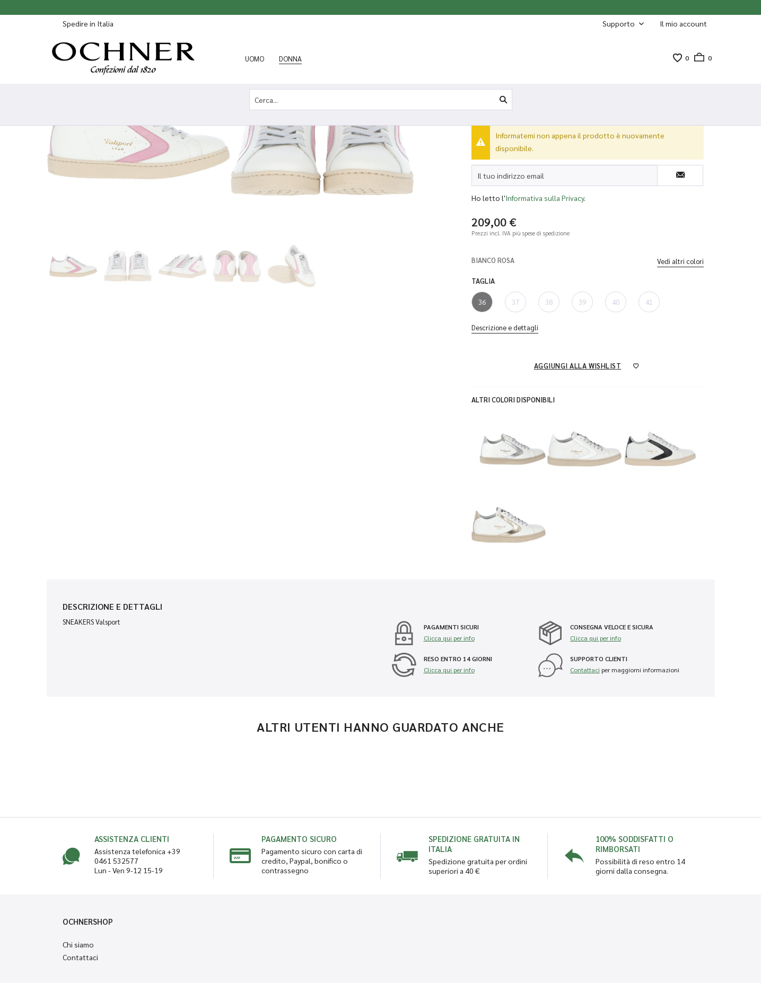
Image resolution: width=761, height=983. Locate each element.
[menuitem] (683, 23)
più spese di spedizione (541, 233)
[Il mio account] (683, 23)
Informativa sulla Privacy (544, 198)
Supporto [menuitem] (619, 23)
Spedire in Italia (88, 23)
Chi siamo (78, 944)
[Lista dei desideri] (677, 57)
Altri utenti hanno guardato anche (380, 726)
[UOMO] (255, 58)
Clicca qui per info (449, 638)
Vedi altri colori (680, 261)
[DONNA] (290, 58)
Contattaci (585, 669)
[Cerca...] (380, 99)
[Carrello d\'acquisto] (700, 57)
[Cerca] (503, 99)
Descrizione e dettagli (504, 327)
